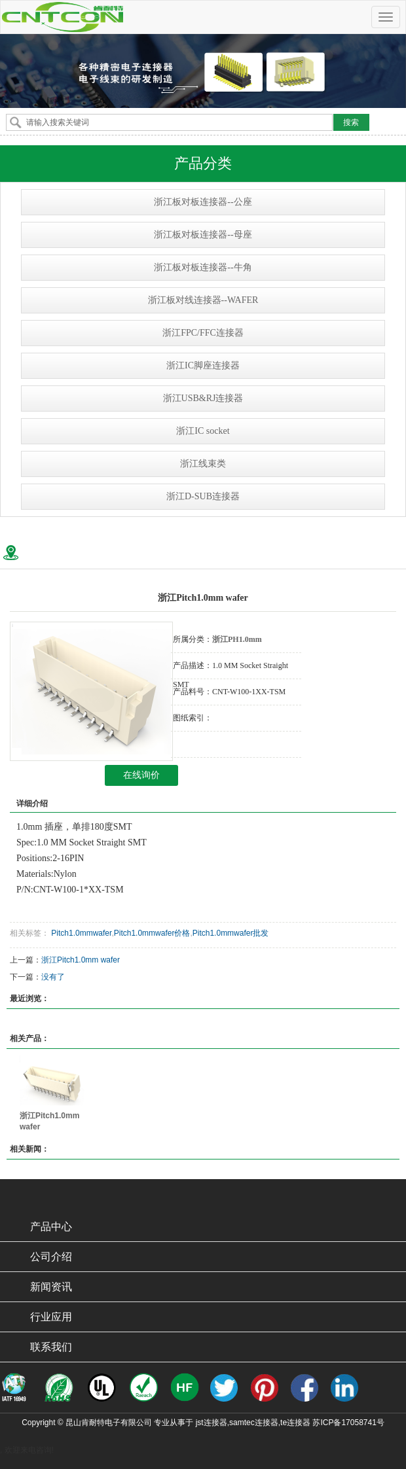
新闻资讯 (51, 1286)
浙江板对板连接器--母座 (202, 234)
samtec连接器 (253, 1422)
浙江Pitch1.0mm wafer (80, 960)
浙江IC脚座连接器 (203, 365)
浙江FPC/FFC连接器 (203, 333)
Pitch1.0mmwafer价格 (152, 933)
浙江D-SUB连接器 (203, 496)
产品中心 (51, 1226)
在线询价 (141, 775)
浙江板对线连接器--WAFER (203, 300)
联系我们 (51, 1347)
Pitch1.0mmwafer (80, 933)
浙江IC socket (202, 431)
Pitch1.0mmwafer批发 (231, 933)
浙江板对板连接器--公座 (202, 202)
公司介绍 (51, 1256)
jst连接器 (211, 1422)
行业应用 (51, 1316)
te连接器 (295, 1422)
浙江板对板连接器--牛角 (202, 267)
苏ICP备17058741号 (348, 1422)
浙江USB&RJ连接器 (203, 398)
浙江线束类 (203, 464)
